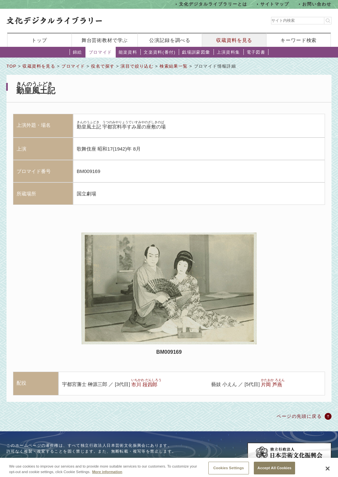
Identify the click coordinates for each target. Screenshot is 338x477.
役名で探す (102, 66)
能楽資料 (128, 52)
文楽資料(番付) (160, 52)
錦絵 (77, 52)
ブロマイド (100, 52)
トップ (39, 40)
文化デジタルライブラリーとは (213, 4)
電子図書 (256, 52)
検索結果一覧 (174, 66)
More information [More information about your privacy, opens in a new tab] (107, 475)
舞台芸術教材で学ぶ (105, 40)
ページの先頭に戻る (299, 416)
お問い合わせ (317, 4)
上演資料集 (228, 52)
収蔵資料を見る (234, 40)
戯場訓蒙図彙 (196, 52)
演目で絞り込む (137, 66)
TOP (11, 66)
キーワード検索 (298, 40)
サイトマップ (275, 4)
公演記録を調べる (169, 40)
